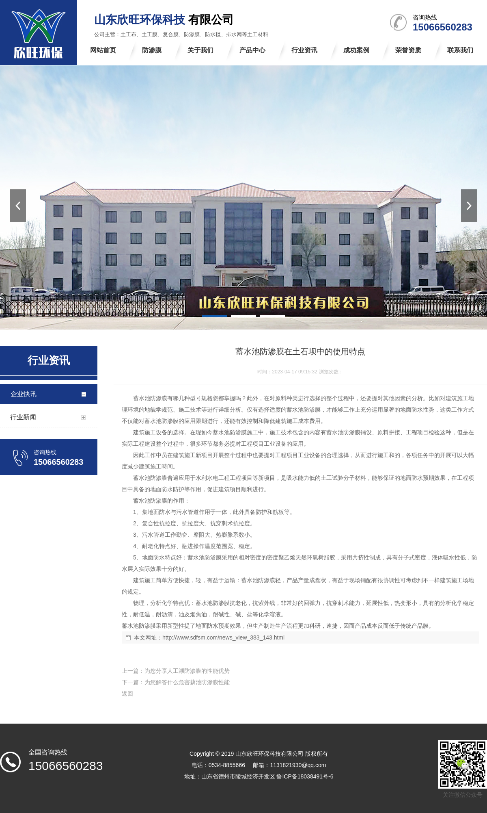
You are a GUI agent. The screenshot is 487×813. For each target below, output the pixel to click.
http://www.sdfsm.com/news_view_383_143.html (223, 637)
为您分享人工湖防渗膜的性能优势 (187, 671)
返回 (127, 693)
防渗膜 (158, 398)
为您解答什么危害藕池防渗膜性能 (187, 682)
